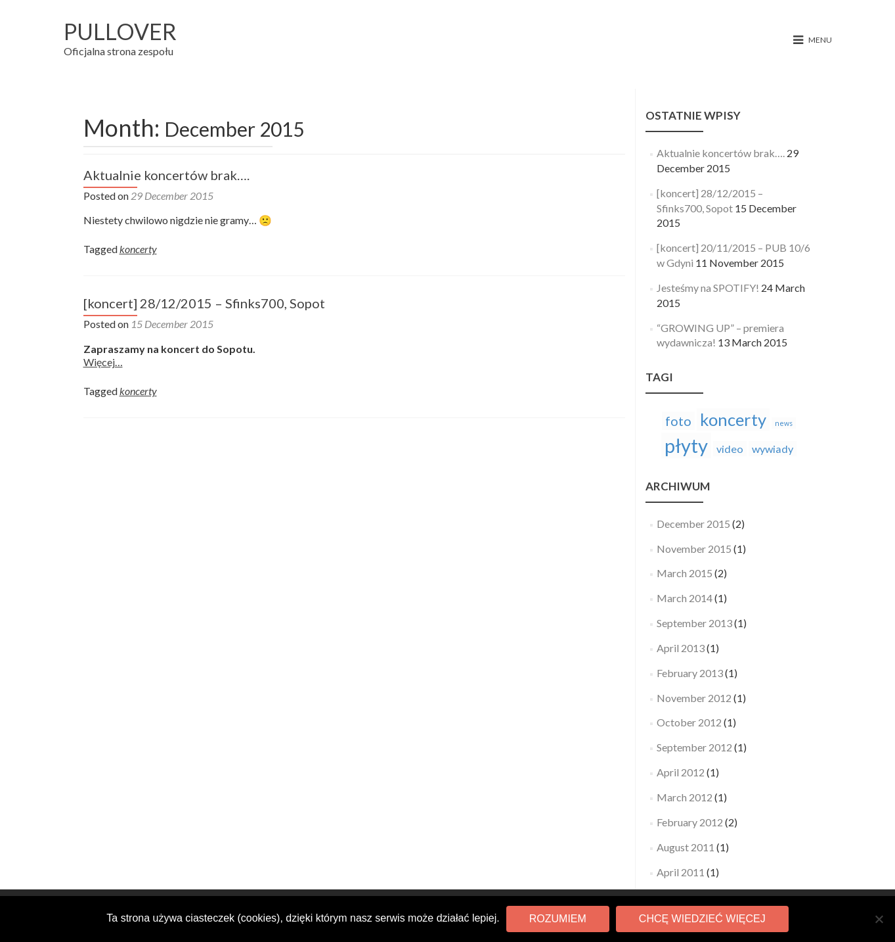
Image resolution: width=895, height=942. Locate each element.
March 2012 (684, 797)
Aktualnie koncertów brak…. (166, 175)
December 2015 (693, 523)
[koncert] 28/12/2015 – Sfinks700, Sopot (204, 303)
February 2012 (690, 822)
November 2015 (694, 548)
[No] (878, 919)
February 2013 (690, 673)
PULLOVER (120, 31)
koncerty (138, 249)
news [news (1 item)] (784, 423)
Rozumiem (557, 918)
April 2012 (681, 772)
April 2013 (681, 648)
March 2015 (684, 573)
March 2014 (684, 598)
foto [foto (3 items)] (678, 421)
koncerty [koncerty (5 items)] (733, 419)
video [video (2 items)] (729, 448)
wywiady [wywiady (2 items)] (772, 448)
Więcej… (103, 362)
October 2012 (689, 722)
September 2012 (694, 747)
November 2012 (694, 698)
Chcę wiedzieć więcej (702, 918)
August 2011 (685, 847)
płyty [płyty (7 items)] (686, 445)
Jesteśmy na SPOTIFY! (708, 287)
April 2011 (681, 872)
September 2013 (694, 623)
